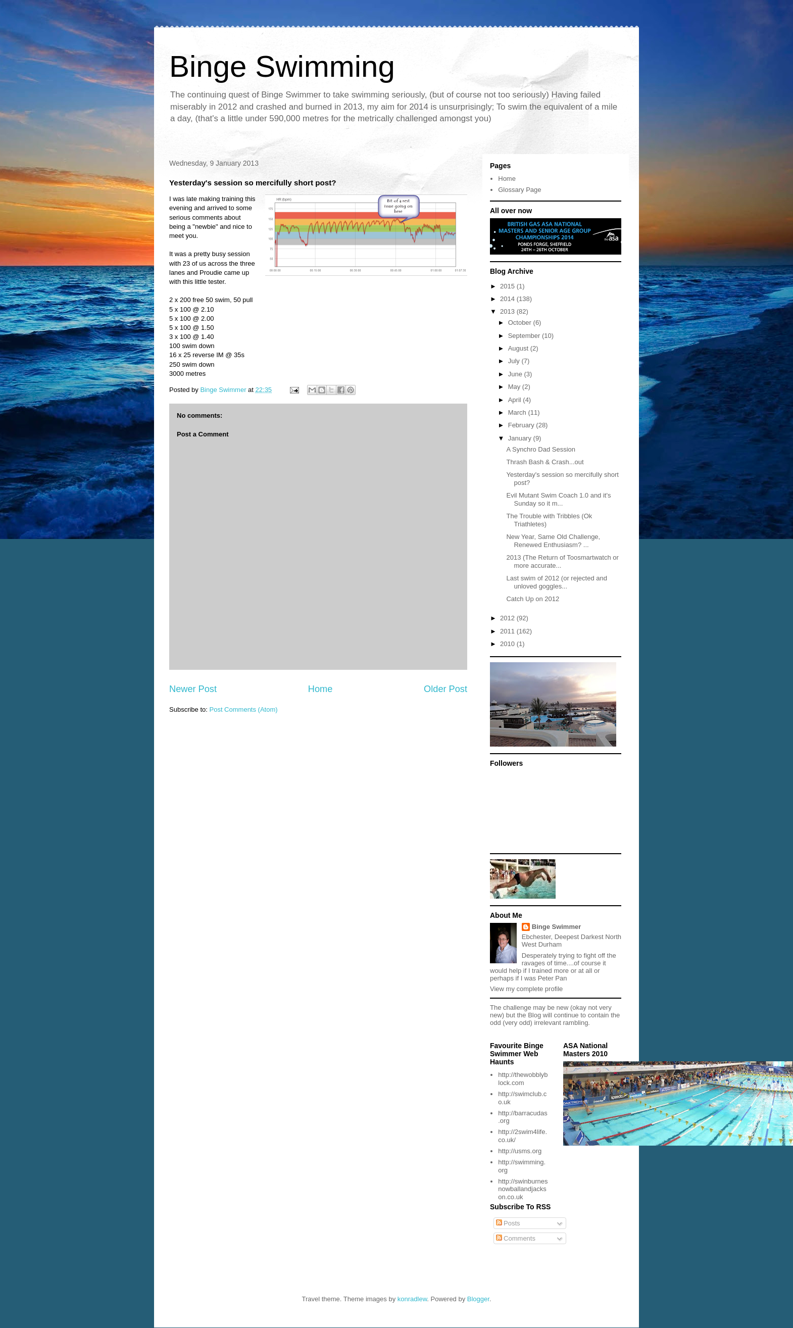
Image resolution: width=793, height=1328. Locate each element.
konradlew (412, 1299)
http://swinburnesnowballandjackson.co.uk (523, 1189)
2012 (508, 618)
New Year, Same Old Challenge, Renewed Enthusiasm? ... (553, 541)
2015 (508, 286)
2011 (508, 631)
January (520, 438)
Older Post (445, 689)
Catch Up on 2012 (532, 599)
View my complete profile (526, 989)
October (520, 322)
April (515, 400)
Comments (515, 1238)
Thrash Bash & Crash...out (544, 462)
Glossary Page (519, 189)
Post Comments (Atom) (244, 709)
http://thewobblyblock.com (523, 1079)
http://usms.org (519, 1151)
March (518, 412)
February (522, 425)
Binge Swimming (282, 66)
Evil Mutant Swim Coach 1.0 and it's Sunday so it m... (558, 499)
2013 (508, 311)
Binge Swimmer (556, 926)
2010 (508, 644)
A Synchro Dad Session (540, 449)
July (515, 361)
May (515, 386)
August (519, 348)
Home (320, 689)
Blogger (478, 1299)
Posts (508, 1223)
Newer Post (193, 689)
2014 (508, 299)
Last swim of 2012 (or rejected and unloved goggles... (556, 582)
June (516, 374)
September (525, 335)
